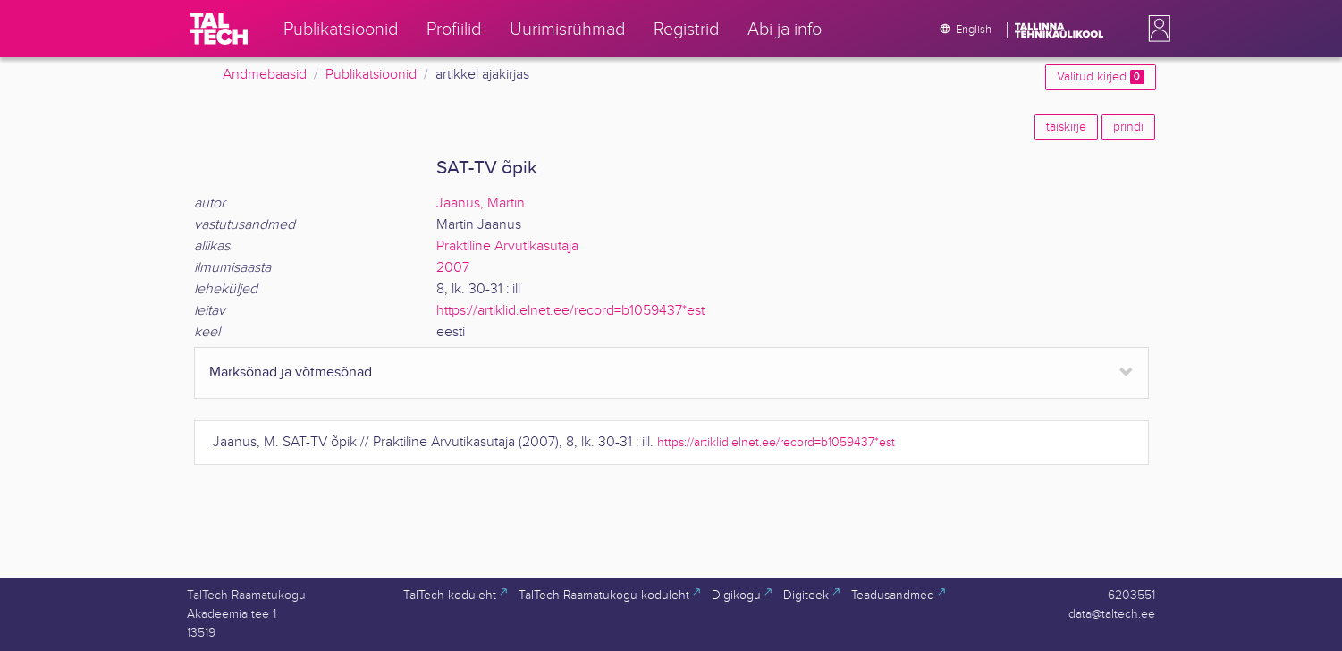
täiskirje (1066, 127)
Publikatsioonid (371, 74)
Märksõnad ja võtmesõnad (290, 372)
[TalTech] (219, 29)
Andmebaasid (265, 74)
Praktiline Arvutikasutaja (507, 246)
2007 (452, 267)
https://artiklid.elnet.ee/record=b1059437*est (570, 310)
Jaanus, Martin (480, 203)
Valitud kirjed (1100, 77)
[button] (1156, 28)
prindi (1128, 127)
